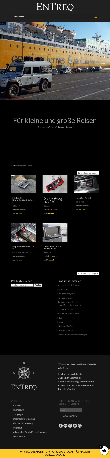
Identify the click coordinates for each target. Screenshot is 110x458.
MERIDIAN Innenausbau (68, 313)
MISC (59, 318)
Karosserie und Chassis (67, 302)
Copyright (18, 414)
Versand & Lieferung (23, 423)
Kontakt (17, 405)
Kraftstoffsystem (65, 309)
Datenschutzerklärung (24, 418)
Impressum (18, 409)
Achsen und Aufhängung (68, 285)
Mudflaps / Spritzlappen (70, 305)
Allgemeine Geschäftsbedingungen (30, 432)
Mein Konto (19, 436)
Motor (60, 322)
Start (13, 165)
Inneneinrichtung (65, 298)
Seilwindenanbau (65, 330)
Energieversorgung (66, 293)
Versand (19, 213)
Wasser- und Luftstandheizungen (72, 334)
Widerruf (17, 427)
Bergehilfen (62, 289)
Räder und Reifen (65, 326)
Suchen (38, 285)
